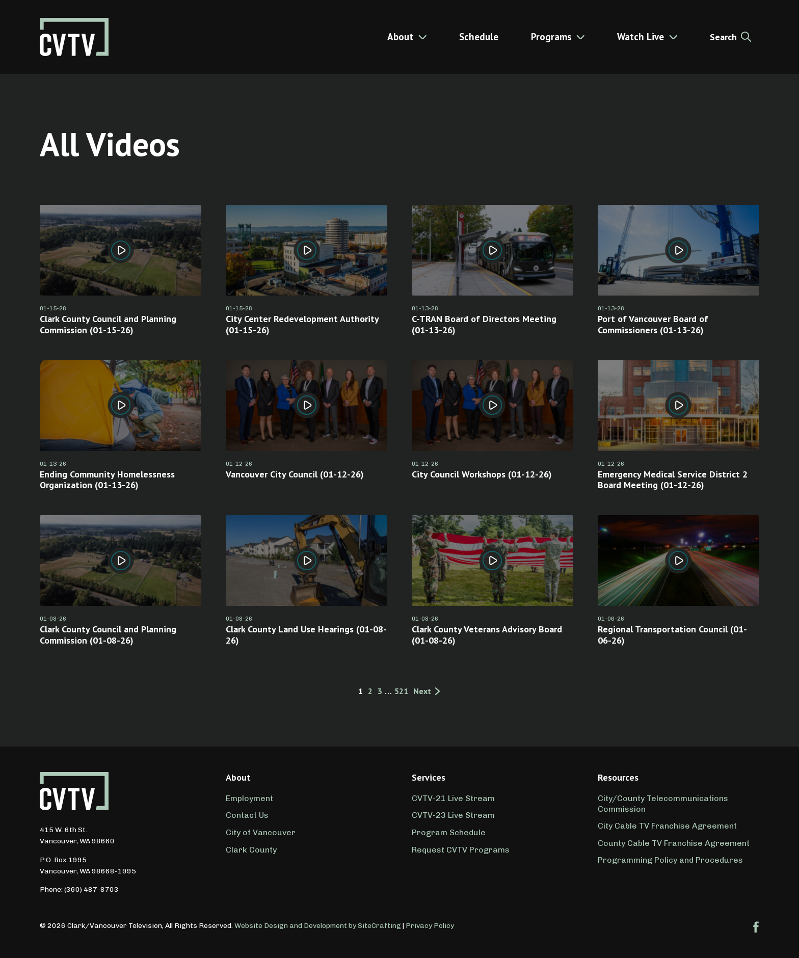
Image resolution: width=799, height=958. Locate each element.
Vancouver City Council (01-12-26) (295, 474)
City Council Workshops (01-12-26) (482, 474)
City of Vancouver (261, 832)
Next (427, 691)
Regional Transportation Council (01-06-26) (672, 634)
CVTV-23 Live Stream (453, 815)
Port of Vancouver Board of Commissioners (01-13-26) (653, 324)
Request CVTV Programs (461, 850)
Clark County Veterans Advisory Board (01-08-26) (487, 634)
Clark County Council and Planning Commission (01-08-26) (108, 634)
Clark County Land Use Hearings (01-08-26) (306, 634)
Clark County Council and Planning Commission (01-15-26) (108, 324)
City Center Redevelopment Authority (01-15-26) (302, 324)
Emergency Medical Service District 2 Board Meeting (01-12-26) (673, 479)
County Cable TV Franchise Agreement (674, 843)
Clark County (251, 850)
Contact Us (247, 815)
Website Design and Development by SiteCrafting (317, 925)
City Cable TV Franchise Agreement (667, 826)
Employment (249, 798)
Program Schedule (449, 832)
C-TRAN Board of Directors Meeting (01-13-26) (484, 324)
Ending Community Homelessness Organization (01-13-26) (107, 479)
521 (401, 691)
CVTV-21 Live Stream (453, 798)
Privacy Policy (430, 925)
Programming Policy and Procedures (670, 860)
